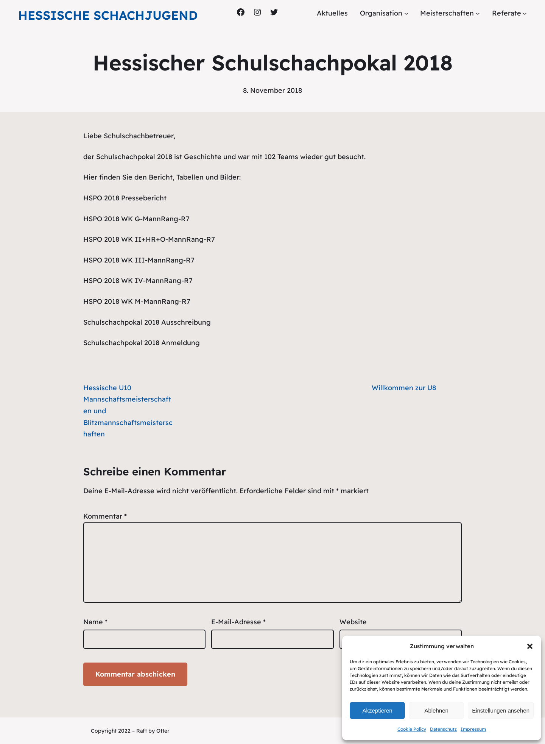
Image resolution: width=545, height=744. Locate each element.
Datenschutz (443, 729)
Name (95, 621)
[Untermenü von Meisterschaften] (478, 13)
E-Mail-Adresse (238, 621)
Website (353, 621)
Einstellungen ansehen (500, 710)
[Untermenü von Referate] (525, 13)
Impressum (473, 729)
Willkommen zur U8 (404, 387)
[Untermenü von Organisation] (406, 13)
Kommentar (105, 516)
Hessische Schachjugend (108, 15)
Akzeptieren (377, 710)
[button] (530, 646)
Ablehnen (436, 710)
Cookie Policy (411, 729)
